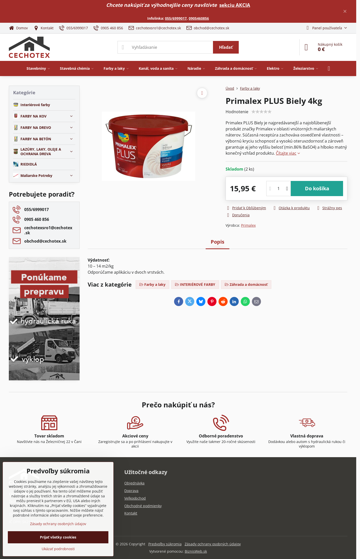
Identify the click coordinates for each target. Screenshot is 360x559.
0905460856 (199, 18)
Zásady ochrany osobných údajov (213, 544)
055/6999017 (176, 18)
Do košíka (317, 188)
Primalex (248, 225)
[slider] (261, 112)
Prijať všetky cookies (58, 537)
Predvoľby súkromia (165, 544)
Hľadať (226, 47)
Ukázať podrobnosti (58, 548)
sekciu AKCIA (234, 5)
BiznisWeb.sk (196, 551)
